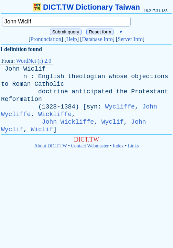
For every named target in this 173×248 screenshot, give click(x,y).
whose (118, 76)
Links (133, 145)
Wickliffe (55, 114)
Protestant (149, 91)
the (121, 91)
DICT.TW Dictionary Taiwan (86, 7)
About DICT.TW (50, 145)
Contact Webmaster (90, 145)
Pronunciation (45, 39)
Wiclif (34, 68)
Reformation (21, 99)
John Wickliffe (68, 121)
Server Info (130, 39)
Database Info (97, 39)
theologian (86, 76)
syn (91, 106)
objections (149, 76)
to (5, 84)
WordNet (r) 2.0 (33, 61)
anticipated (92, 91)
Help (71, 39)
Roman (21, 84)
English (51, 76)
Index (118, 145)
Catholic (49, 84)
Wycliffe (119, 106)
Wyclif (112, 121)
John (12, 68)
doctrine (53, 91)
